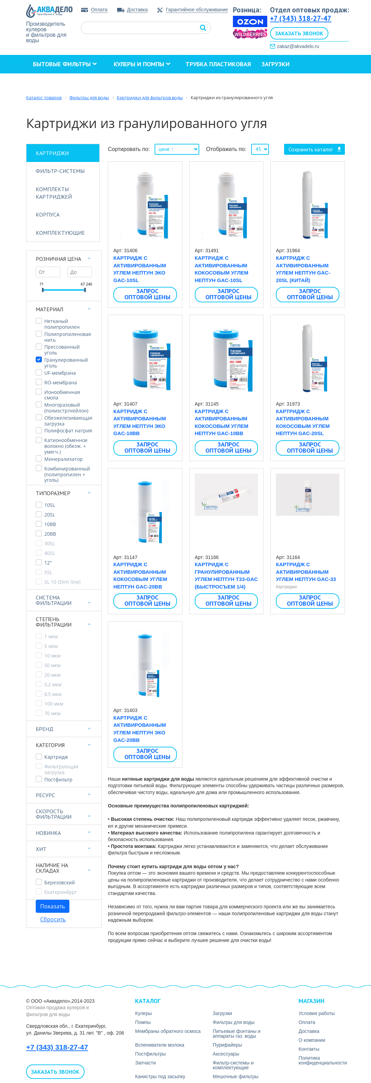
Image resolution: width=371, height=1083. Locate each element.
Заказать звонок (299, 33)
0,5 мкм (52, 694)
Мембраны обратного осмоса (168, 1031)
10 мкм (52, 656)
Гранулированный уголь (66, 363)
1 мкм (51, 637)
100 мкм (53, 704)
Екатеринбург (60, 892)
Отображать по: (226, 149)
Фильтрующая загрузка (61, 770)
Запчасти (145, 1062)
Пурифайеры (227, 1045)
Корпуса (47, 214)
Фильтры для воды (234, 1022)
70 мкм (52, 714)
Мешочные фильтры (235, 1076)
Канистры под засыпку (160, 1076)
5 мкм (51, 646)
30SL (49, 544)
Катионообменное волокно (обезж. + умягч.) (66, 446)
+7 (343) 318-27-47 (300, 18)
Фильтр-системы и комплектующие (233, 1065)
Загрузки (275, 64)
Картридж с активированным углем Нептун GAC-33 (306, 571)
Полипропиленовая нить (67, 337)
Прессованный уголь (62, 350)
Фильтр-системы (60, 170)
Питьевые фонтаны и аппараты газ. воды (236, 1033)
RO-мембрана (60, 383)
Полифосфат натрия (68, 431)
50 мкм (52, 665)
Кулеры (143, 1013)
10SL (49, 505)
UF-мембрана (60, 373)
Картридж (56, 757)
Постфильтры (150, 1054)
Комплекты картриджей (54, 193)
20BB (50, 534)
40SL (49, 553)
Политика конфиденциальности (323, 1060)
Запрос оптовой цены (147, 294)
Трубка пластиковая (218, 64)
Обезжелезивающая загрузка (68, 421)
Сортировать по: (129, 149)
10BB (50, 524)
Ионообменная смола (62, 395)
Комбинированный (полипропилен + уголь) (67, 474)
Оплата (99, 9)
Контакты (109, 82)
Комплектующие (60, 232)
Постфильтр (58, 780)
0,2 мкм (52, 685)
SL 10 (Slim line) (62, 582)
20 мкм (52, 675)
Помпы (142, 1022)
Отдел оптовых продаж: (309, 9)
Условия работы (317, 1013)
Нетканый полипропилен (62, 324)
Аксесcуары (226, 1054)
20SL (49, 515)
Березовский (59, 883)
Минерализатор (63, 459)
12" (48, 563)
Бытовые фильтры (65, 64)
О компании (55, 82)
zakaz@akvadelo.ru (298, 46)
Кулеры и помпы (142, 64)
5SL (48, 572)
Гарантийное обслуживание (197, 10)
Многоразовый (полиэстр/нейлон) (66, 408)
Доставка (137, 9)
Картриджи (52, 153)
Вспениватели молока (159, 1045)
